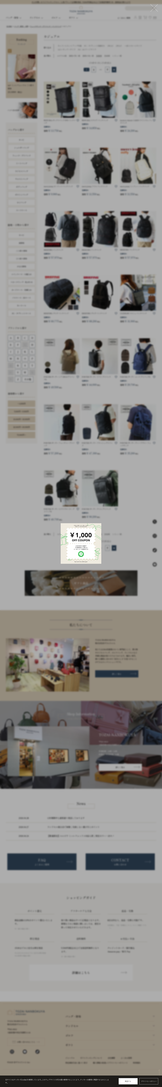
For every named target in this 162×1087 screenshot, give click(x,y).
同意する (128, 1081)
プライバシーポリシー (149, 1081)
